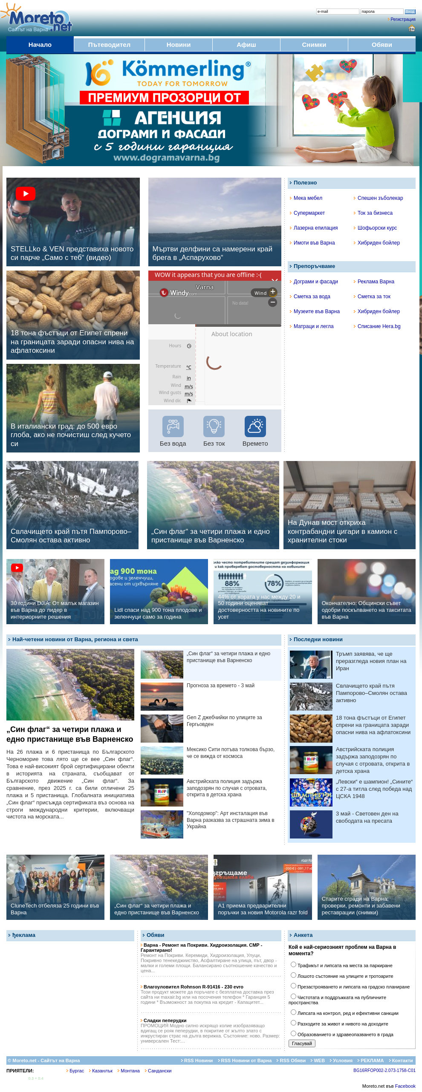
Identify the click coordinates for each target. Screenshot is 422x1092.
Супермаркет (307, 213)
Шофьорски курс (375, 228)
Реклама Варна (374, 282)
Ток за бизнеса (373, 213)
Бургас (75, 1070)
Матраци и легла (312, 326)
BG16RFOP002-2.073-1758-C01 (384, 1070)
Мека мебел (306, 198)
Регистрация (403, 19)
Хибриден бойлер (377, 243)
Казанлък (101, 1070)
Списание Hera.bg (377, 326)
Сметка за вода (310, 297)
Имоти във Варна (312, 243)
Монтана (129, 1070)
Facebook (405, 1086)
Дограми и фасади (314, 282)
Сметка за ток (372, 297)
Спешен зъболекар (378, 198)
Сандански (158, 1070)
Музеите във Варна (315, 311)
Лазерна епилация (314, 228)
